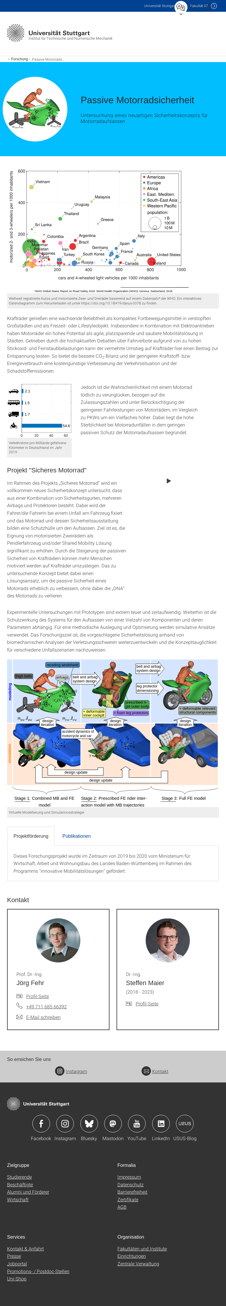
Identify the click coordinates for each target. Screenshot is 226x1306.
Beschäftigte (20, 1184)
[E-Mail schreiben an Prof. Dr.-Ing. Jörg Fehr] (38, 1017)
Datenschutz (130, 1184)
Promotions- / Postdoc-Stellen (38, 1271)
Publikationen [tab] (76, 836)
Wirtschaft (18, 1199)
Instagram (71, 1071)
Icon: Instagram (65, 1123)
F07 (199, 6)
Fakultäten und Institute (142, 1248)
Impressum (129, 1177)
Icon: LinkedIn (161, 1123)
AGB (122, 1207)
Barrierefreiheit (132, 1192)
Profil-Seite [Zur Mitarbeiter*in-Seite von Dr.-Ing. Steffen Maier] (147, 1003)
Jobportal (17, 1263)
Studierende (19, 1177)
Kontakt (155, 1071)
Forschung (19, 59)
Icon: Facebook (41, 1123)
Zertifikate (127, 1199)
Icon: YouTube (137, 1123)
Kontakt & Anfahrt (25, 1248)
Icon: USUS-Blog (185, 1123)
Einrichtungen (131, 1256)
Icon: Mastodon (113, 1123)
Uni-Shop (16, 1278)
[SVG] (113, 229)
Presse (14, 1256)
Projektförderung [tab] (31, 836)
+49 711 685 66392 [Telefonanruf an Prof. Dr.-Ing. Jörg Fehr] (46, 1006)
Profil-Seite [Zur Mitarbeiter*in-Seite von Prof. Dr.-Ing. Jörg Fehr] (37, 996)
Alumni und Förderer (28, 1192)
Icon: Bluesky (89, 1123)
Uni (160, 6)
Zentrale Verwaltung (138, 1263)
